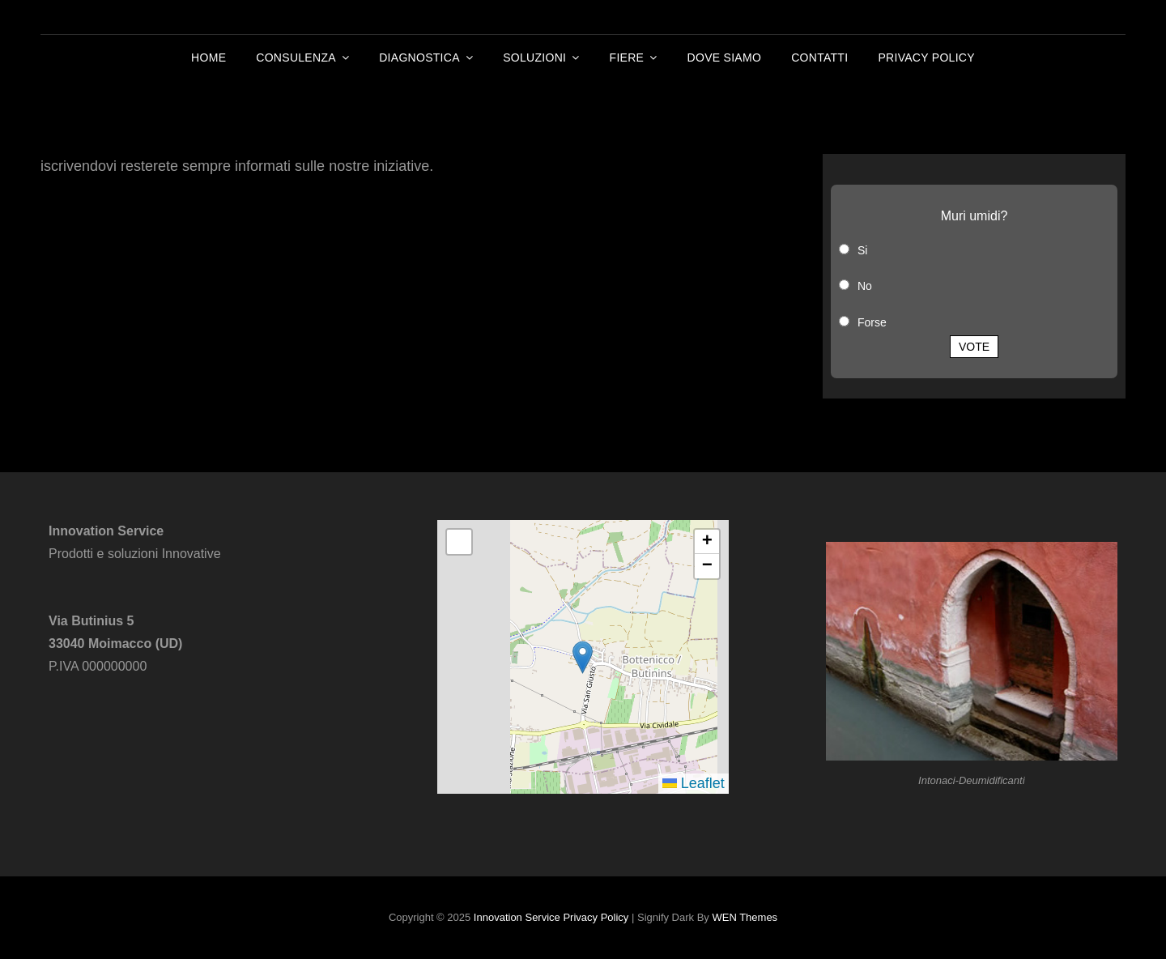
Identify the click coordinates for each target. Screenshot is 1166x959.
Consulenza (296, 57)
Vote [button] (974, 346)
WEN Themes (744, 917)
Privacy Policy (926, 57)
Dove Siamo (724, 57)
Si (862, 250)
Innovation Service (517, 917)
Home (208, 57)
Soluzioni (534, 57)
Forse (872, 322)
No (864, 285)
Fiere (627, 57)
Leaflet (693, 783)
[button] (582, 657)
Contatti (819, 57)
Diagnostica (419, 57)
